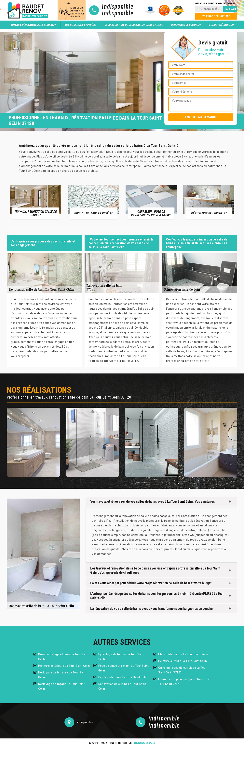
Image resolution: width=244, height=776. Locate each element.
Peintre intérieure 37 (221, 24)
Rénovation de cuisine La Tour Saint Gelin (122, 686)
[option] (35, 202)
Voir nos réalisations (216, 16)
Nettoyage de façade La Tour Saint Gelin (61, 686)
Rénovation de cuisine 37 (186, 24)
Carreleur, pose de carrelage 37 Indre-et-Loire (133, 24)
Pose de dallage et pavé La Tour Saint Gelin (63, 657)
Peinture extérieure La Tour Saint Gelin (64, 665)
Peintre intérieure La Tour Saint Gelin (122, 677)
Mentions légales (144, 743)
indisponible (117, 7)
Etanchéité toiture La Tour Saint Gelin (183, 654)
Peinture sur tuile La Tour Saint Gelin (182, 661)
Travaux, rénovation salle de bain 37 (33, 24)
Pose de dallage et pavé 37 (80, 24)
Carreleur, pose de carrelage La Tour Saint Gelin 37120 (182, 670)
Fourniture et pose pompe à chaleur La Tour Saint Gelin (184, 681)
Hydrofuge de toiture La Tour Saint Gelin (121, 657)
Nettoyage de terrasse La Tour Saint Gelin (62, 675)
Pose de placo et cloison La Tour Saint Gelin (123, 668)
